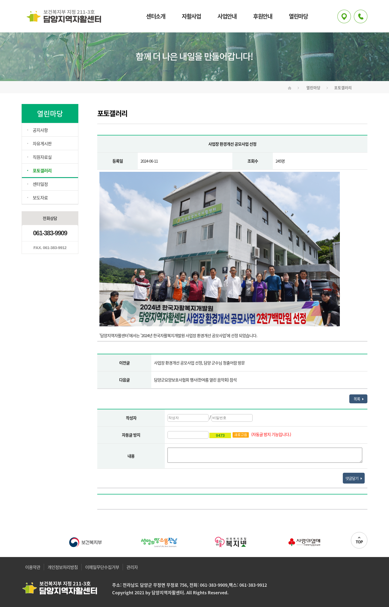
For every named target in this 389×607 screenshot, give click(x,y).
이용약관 (32, 567)
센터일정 (40, 184)
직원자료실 (42, 157)
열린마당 (298, 16)
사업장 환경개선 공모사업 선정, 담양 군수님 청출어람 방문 (199, 363)
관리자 (132, 567)
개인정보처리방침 (63, 567)
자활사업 (191, 16)
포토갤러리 (42, 170)
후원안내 (262, 16)
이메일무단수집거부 (102, 567)
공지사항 (40, 130)
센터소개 (155, 16)
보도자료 (40, 197)
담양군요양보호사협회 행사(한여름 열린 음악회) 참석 (195, 380)
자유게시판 (42, 143)
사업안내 (226, 16)
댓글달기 (354, 478)
